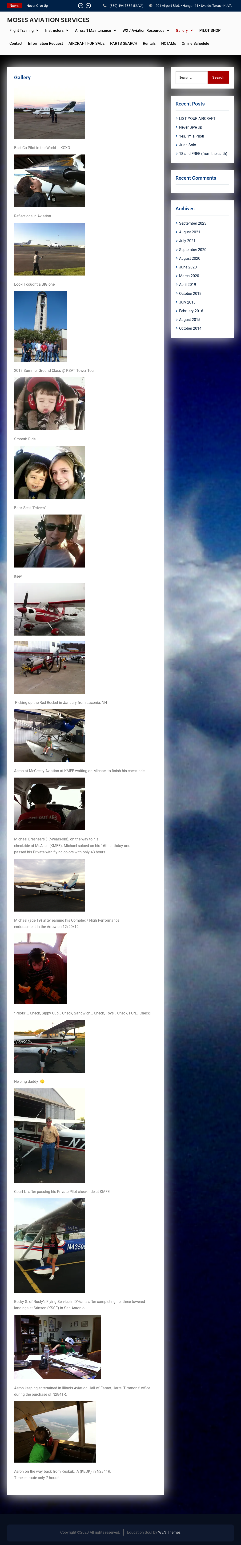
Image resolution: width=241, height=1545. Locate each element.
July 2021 (187, 241)
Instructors (54, 30)
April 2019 (187, 284)
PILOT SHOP (210, 30)
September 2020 (192, 249)
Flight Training (21, 30)
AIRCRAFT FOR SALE (86, 43)
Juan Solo (187, 145)
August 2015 (189, 319)
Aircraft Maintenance (93, 30)
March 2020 (189, 276)
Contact (15, 43)
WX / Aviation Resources (143, 30)
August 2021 (189, 232)
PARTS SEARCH (123, 43)
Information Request (45, 43)
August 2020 (189, 258)
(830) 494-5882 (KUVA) (126, 6)
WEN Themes (169, 1532)
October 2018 (190, 293)
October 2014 (190, 328)
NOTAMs (168, 43)
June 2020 (188, 267)
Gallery (182, 30)
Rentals (149, 43)
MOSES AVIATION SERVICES (48, 20)
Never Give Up (190, 127)
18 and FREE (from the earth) (203, 153)
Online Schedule (195, 43)
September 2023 (192, 223)
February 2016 (191, 311)
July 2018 (187, 302)
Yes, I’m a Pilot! (191, 136)
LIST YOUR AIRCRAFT (43, 6)
